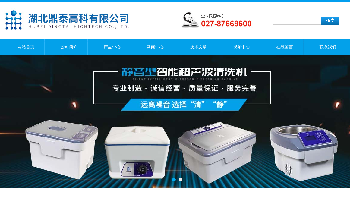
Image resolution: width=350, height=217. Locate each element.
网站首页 (25, 47)
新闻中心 (155, 47)
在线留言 (284, 47)
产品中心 (112, 47)
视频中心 (241, 47)
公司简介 (69, 47)
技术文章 (198, 47)
